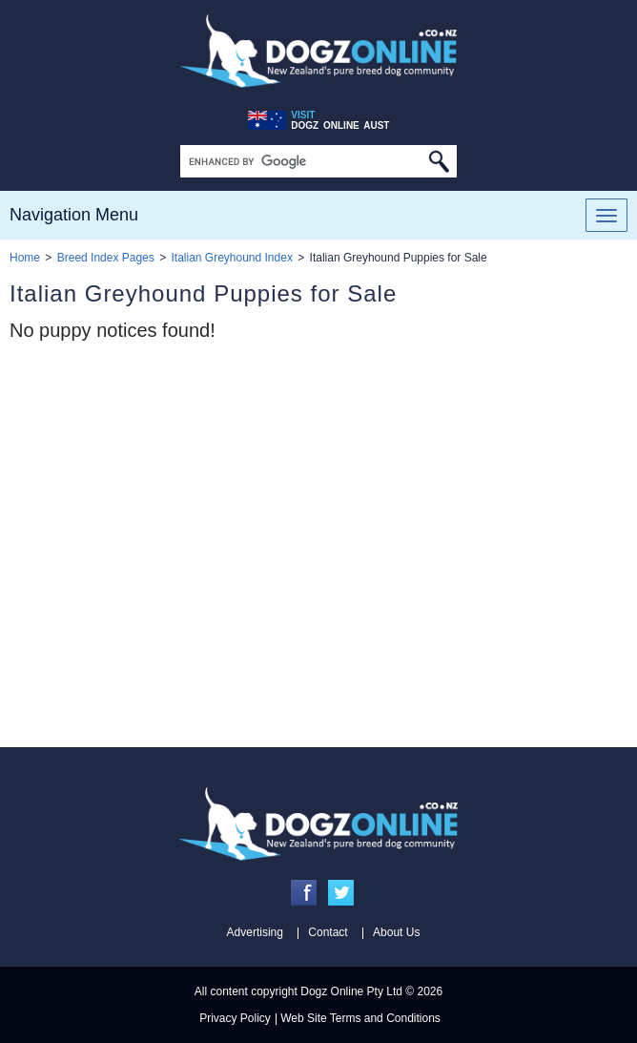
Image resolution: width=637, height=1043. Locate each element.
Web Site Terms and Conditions (360, 1018)
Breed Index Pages (105, 257)
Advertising (255, 932)
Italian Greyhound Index (231, 257)
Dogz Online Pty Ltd (351, 991)
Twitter (341, 893)
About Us (396, 932)
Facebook (304, 893)
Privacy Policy (235, 1018)
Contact (327, 932)
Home (25, 257)
